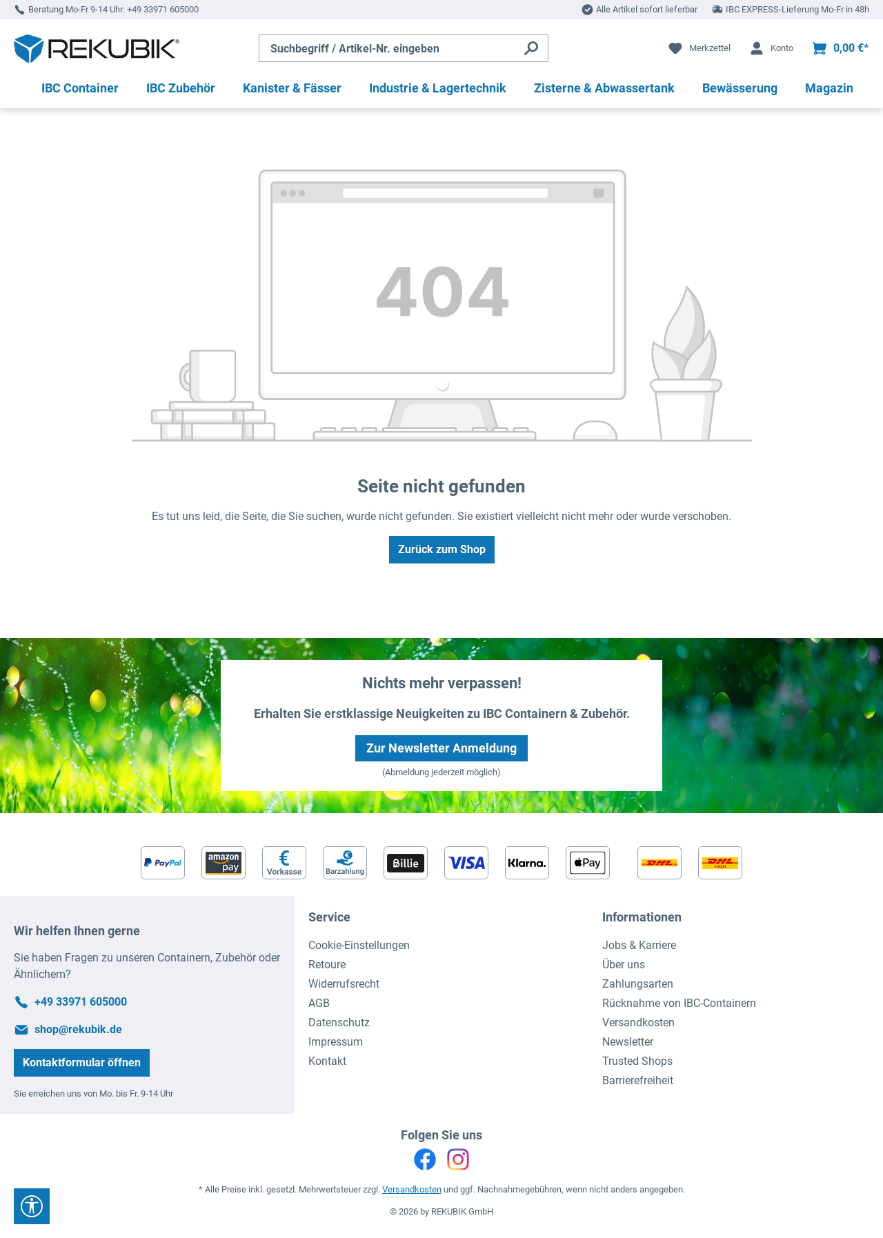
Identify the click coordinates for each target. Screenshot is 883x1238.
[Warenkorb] (840, 48)
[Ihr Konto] (771, 48)
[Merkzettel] (698, 48)
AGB (319, 1003)
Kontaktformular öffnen (82, 1062)
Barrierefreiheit (637, 1080)
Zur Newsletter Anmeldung (441, 748)
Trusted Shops (637, 1061)
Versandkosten (638, 1022)
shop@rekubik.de (78, 1029)
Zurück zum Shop (442, 549)
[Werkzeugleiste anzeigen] (32, 1206)
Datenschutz (339, 1022)
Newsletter (627, 1041)
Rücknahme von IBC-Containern (679, 1003)
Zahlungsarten (637, 983)
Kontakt (327, 1061)
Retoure (327, 964)
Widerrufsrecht (343, 983)
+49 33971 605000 (163, 9)
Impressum (335, 1041)
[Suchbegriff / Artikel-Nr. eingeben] (387, 48)
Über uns (623, 964)
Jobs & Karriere (639, 945)
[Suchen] (531, 48)
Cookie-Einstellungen (359, 945)
